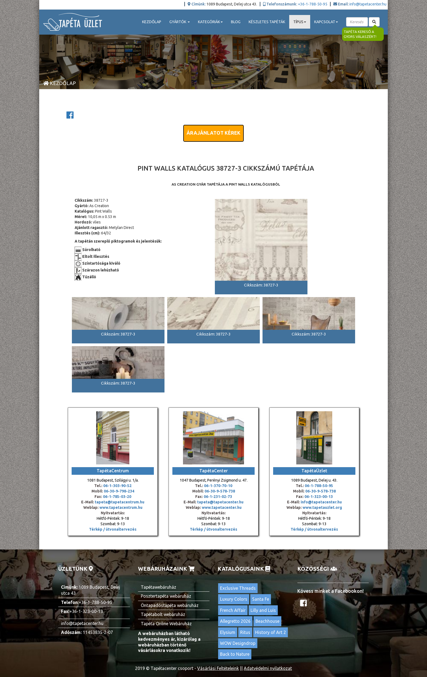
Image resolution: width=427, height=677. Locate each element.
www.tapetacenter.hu (222, 507)
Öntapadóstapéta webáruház (170, 605)
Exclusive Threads (238, 588)
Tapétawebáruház (158, 587)
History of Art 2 (270, 632)
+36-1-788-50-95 (312, 4)
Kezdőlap (151, 22)
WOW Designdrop (237, 643)
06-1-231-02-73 (218, 496)
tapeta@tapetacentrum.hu (119, 502)
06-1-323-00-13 (318, 496)
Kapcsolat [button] (326, 22)
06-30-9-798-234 (119, 491)
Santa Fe (260, 599)
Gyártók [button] (179, 22)
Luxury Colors (233, 599)
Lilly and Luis (263, 610)
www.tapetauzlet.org (322, 507)
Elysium (227, 632)
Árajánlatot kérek (213, 132)
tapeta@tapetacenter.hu (220, 502)
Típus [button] (299, 22)
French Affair (233, 610)
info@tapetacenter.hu (367, 4)
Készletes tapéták (267, 22)
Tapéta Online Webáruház (166, 623)
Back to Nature (234, 654)
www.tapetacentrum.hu (120, 507)
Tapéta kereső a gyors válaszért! (360, 34)
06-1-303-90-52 (117, 485)
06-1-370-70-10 (218, 485)
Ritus (245, 632)
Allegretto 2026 (235, 621)
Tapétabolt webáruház (163, 614)
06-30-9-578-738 (220, 491)
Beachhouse (267, 621)
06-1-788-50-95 (319, 485)
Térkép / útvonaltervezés (112, 529)
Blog (235, 22)
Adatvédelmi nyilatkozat (268, 668)
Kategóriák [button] (210, 22)
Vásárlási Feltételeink (218, 668)
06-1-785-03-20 (117, 496)
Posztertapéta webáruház (166, 596)
